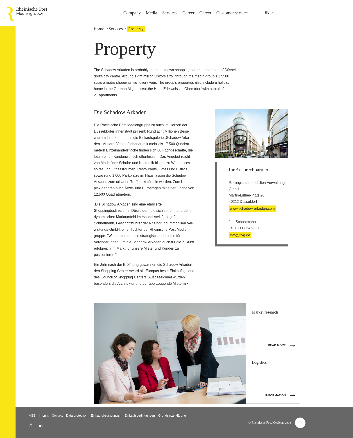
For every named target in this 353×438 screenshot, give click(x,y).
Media (325, 12)
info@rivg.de (240, 235)
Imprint (44, 415)
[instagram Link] (30, 425)
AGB (32, 415)
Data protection (77, 415)
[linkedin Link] (40, 425)
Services (343, 12)
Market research (273, 329)
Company (306, 12)
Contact (57, 415)
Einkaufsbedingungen (106, 415)
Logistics (273, 379)
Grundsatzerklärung (172, 415)
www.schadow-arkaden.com (252, 208)
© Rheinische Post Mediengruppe (269, 422)
